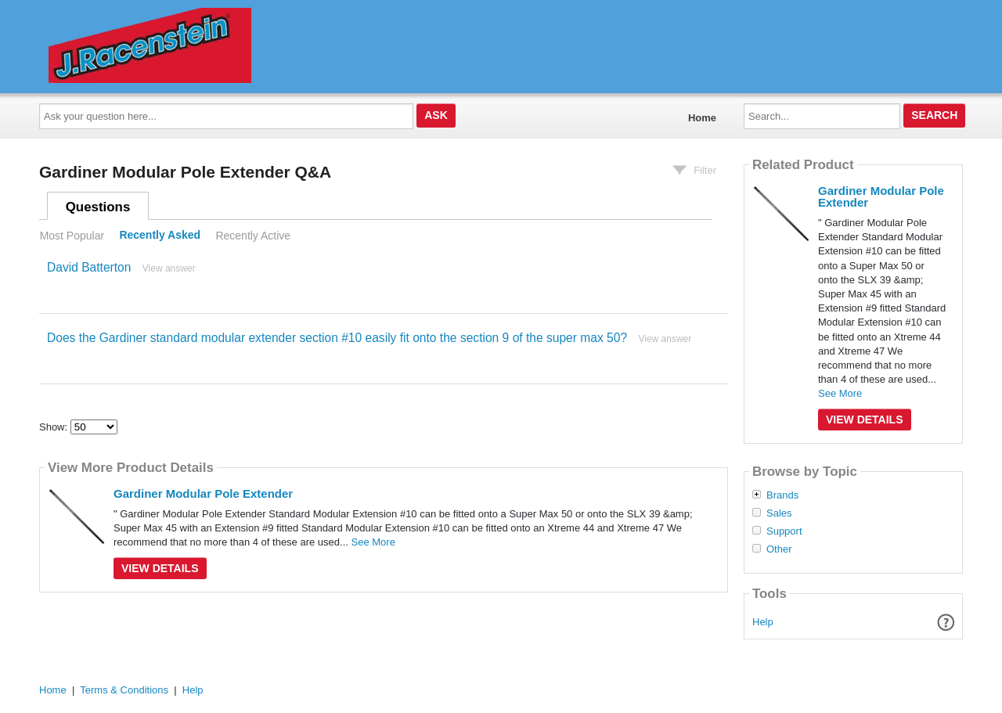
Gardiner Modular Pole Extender (203, 493)
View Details (160, 568)
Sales (779, 513)
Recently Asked (159, 235)
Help (762, 622)
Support (784, 531)
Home (702, 118)
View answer (169, 268)
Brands (782, 495)
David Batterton (89, 267)
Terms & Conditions (124, 690)
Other (779, 549)
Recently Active (252, 235)
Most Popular (72, 235)
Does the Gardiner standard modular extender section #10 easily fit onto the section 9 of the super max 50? (337, 337)
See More (373, 542)
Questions (98, 207)
